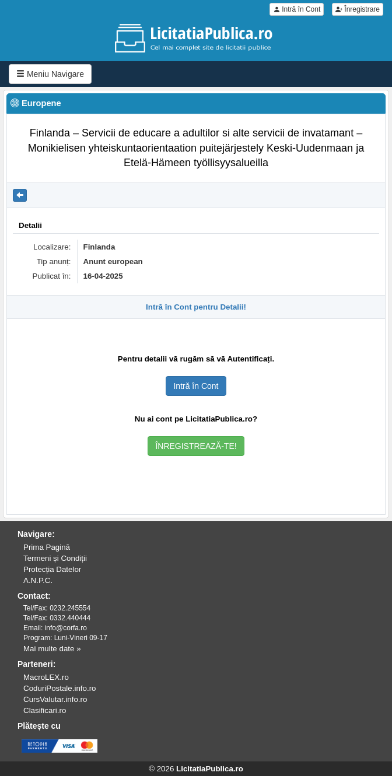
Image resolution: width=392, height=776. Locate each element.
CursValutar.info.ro (55, 699)
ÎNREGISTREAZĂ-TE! (195, 446)
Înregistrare (357, 9)
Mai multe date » (52, 648)
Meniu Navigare (50, 74)
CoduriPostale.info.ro (59, 688)
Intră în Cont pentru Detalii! (196, 307)
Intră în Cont (296, 9)
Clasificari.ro (44, 710)
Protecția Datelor (52, 569)
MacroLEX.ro (46, 677)
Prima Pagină (46, 547)
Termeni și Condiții (55, 558)
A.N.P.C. (37, 580)
